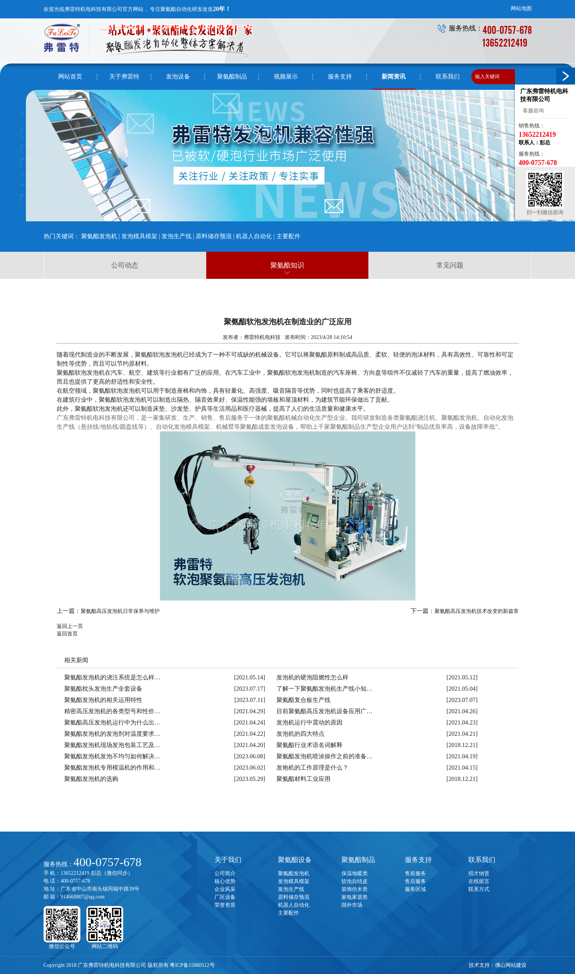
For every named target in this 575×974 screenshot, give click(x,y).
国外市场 (351, 905)
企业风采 (224, 889)
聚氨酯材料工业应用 (303, 779)
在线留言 (478, 881)
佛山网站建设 (511, 965)
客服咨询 (532, 110)
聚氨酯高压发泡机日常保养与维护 (120, 611)
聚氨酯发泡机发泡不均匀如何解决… (112, 756)
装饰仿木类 (354, 889)
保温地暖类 (354, 873)
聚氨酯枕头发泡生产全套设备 (103, 688)
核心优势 (224, 881)
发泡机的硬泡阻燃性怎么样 (312, 677)
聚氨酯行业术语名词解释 (309, 745)
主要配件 (288, 236)
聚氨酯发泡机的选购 (91, 779)
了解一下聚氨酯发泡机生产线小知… (324, 688)
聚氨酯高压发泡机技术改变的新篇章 (477, 611)
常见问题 (449, 265)
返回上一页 (70, 626)
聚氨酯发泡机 (99, 236)
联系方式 (478, 889)
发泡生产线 (176, 236)
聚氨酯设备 (295, 860)
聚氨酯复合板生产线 (303, 700)
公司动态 (124, 265)
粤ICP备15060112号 (192, 965)
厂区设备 (224, 897)
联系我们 (481, 860)
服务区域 (415, 889)
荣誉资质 (224, 905)
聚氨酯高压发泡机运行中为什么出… (112, 722)
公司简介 (224, 873)
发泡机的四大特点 (300, 733)
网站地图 (521, 8)
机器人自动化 (254, 236)
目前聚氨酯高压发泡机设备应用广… (324, 711)
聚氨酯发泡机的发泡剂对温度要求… (112, 733)
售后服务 (415, 881)
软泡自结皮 (354, 881)
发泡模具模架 (139, 236)
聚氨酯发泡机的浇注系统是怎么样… (112, 677)
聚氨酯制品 (358, 860)
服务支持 (418, 860)
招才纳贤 (478, 873)
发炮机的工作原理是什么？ (312, 767)
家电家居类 (354, 897)
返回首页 (67, 634)
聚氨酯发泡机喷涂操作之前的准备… (324, 756)
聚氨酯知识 (287, 265)
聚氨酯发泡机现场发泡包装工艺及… (112, 745)
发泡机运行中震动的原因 (309, 722)
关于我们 (227, 860)
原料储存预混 (214, 236)
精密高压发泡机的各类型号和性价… (112, 711)
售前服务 (415, 873)
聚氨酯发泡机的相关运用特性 (103, 700)
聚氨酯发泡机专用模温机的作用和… (112, 767)
